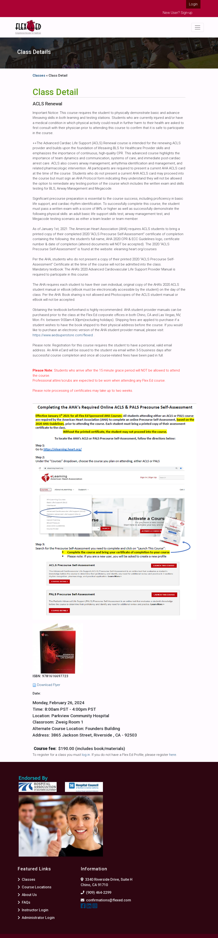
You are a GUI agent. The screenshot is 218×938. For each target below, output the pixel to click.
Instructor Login (33, 910)
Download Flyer (48, 685)
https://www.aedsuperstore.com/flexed (63, 335)
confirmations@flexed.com (108, 900)
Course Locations (34, 887)
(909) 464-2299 (98, 892)
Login (193, 4)
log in (86, 755)
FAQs (24, 902)
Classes (39, 75)
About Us (27, 895)
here (172, 755)
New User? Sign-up (177, 13)
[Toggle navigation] (197, 27)
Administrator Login (36, 918)
